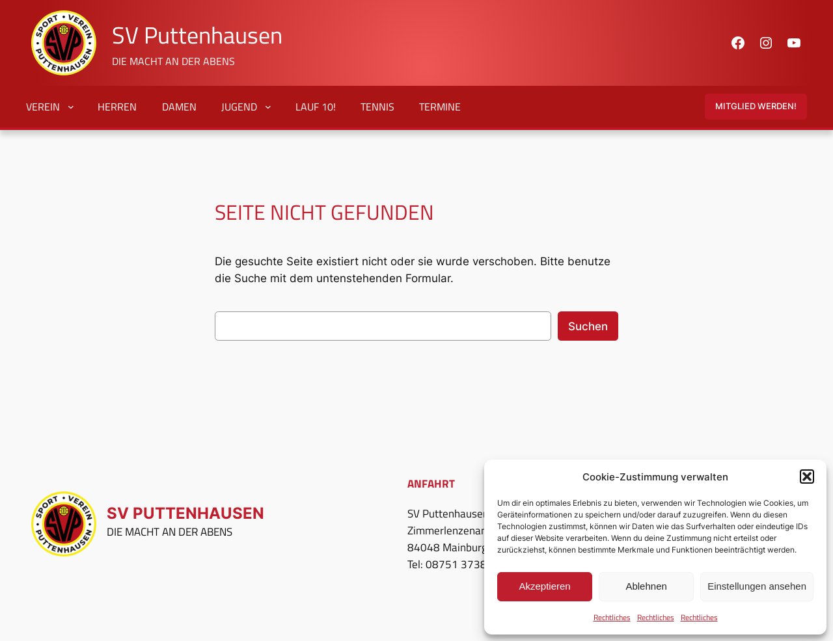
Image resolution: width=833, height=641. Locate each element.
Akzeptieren (544, 586)
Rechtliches (612, 617)
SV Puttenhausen (197, 35)
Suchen (588, 326)
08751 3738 (456, 564)
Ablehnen (645, 586)
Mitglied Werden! (756, 106)
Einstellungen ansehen (756, 586)
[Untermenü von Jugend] (265, 106)
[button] (806, 476)
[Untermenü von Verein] (67, 106)
